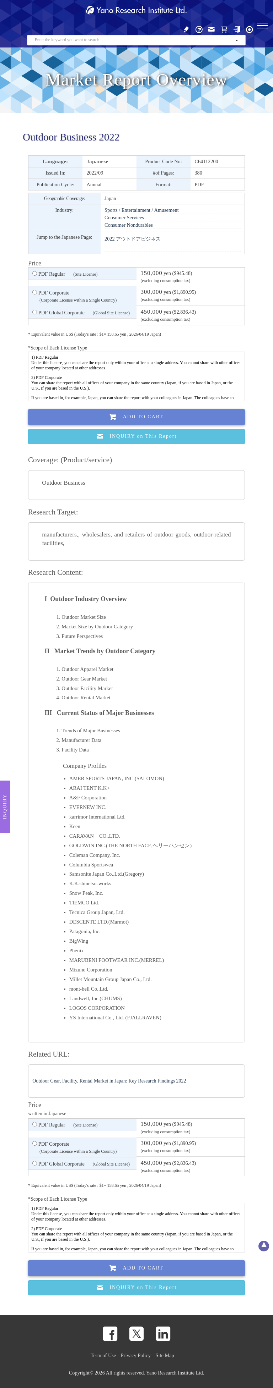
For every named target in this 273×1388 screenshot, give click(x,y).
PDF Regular (64, 274)
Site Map (165, 1355)
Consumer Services (124, 217)
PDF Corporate (74, 297)
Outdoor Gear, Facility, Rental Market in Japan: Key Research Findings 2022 (109, 1081)
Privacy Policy (136, 1355)
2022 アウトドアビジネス (133, 239)
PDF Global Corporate (81, 312)
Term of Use (103, 1355)
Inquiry (4, 806)
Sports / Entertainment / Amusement (142, 210)
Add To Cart (136, 417)
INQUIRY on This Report (136, 436)
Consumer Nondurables (129, 225)
